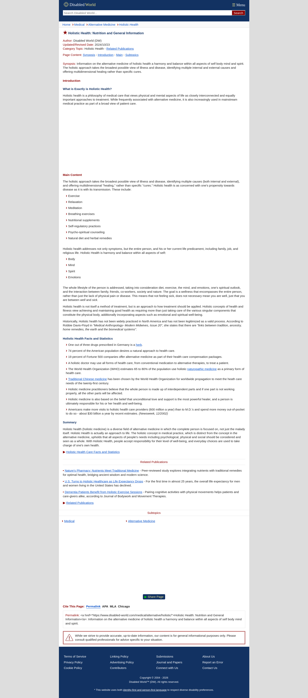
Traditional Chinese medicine (87, 379)
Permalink (93, 606)
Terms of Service (75, 656)
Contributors (118, 668)
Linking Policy (119, 656)
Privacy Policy (73, 662)
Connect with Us (167, 668)
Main (119, 54)
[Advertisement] (154, 140)
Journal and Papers (169, 662)
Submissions (164, 656)
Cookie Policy (73, 668)
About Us (208, 656)
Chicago (124, 606)
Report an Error (212, 662)
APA (105, 606)
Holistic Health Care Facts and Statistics (93, 452)
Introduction (105, 54)
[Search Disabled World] (147, 12)
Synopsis (89, 54)
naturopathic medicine (202, 369)
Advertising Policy (122, 662)
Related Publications (120, 48)
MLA (113, 606)
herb (139, 344)
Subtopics (131, 54)
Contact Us (209, 668)
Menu (238, 5)
